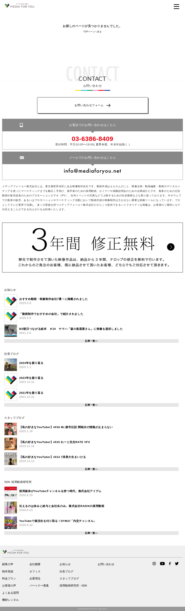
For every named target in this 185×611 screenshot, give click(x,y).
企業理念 (35, 578)
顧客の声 (7, 564)
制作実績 (7, 571)
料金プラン (9, 578)
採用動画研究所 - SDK (73, 585)
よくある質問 (10, 592)
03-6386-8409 (92, 139)
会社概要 (35, 564)
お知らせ (10, 289)
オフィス (35, 571)
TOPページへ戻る (92, 31)
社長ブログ (11, 353)
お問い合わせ (106, 564)
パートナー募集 (39, 585)
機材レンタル (10, 599)
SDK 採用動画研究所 (18, 482)
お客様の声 (9, 585)
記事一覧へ (91, 341)
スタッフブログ (14, 417)
